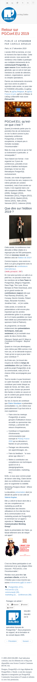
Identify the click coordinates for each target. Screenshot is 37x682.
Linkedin (10, 607)
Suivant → (27, 641)
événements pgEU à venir (20, 583)
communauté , (12, 592)
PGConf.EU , (12, 590)
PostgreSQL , (16, 587)
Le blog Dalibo (15, 14)
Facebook (24, 604)
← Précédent (11, 641)
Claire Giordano (14, 403)
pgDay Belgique (18, 92)
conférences (24, 595)
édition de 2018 (25, 258)
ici (16, 406)
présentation (20, 492)
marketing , (11, 595)
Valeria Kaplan (11, 497)
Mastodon (15, 604)
